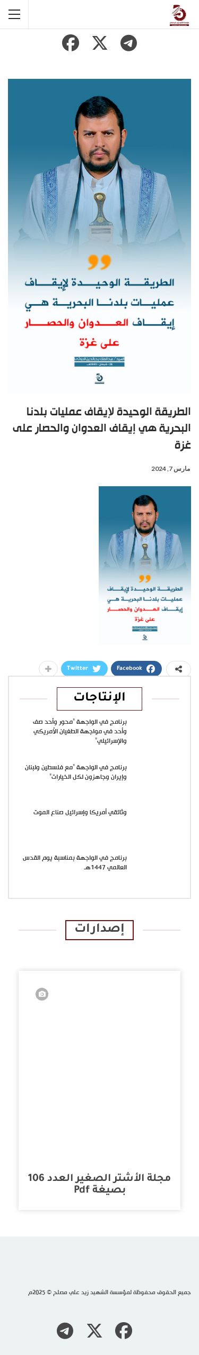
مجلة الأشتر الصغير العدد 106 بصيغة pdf (99, 1185)
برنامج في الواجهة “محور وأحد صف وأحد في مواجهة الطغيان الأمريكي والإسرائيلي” (80, 731)
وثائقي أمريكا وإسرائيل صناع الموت (80, 813)
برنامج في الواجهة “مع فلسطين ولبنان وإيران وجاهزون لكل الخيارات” (76, 772)
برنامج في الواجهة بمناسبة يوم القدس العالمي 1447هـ (75, 863)
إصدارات (99, 929)
